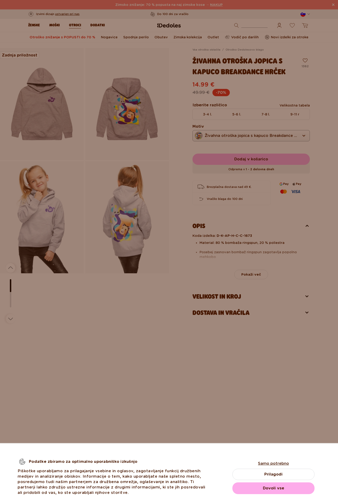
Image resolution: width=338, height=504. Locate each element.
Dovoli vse (273, 488)
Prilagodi (273, 474)
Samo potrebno (273, 463)
